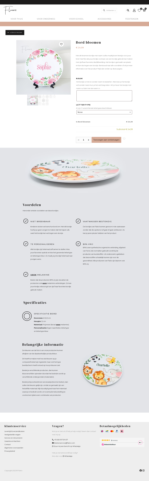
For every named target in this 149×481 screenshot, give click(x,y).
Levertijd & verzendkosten (14, 431)
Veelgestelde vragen (12, 435)
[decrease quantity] (78, 139)
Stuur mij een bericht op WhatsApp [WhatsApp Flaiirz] (67, 446)
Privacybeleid (9, 451)
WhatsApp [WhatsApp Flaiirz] (68, 456)
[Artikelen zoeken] (109, 10)
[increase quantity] (88, 139)
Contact (7, 444)
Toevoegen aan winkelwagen (106, 140)
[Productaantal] (83, 140)
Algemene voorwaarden (13, 448)
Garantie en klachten (12, 441)
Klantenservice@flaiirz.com (64, 443)
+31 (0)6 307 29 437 (61, 440)
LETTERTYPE (83, 105)
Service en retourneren (13, 438)
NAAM (79, 78)
